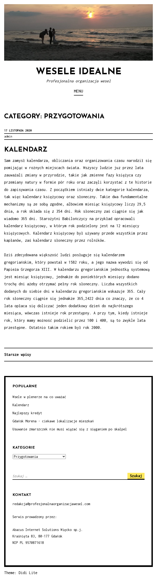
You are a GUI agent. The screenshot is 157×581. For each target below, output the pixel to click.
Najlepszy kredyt (27, 413)
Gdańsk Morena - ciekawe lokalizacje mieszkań (53, 421)
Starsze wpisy (17, 354)
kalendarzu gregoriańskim (81, 291)
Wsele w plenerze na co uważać (39, 397)
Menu (78, 91)
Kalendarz (25, 149)
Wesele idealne (78, 72)
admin (8, 136)
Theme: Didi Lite (20, 573)
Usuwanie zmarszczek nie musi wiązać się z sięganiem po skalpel (69, 429)
